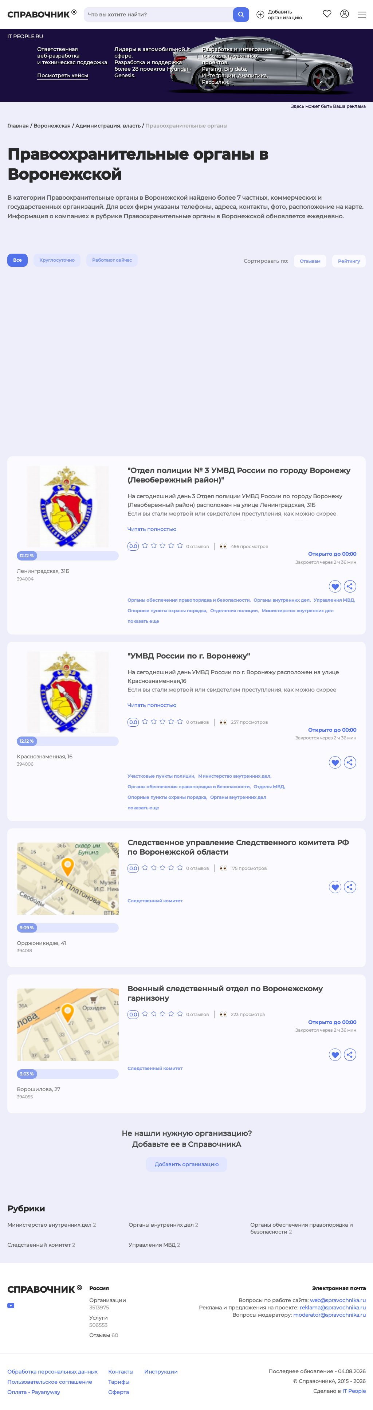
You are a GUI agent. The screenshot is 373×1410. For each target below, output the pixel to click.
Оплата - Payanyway (33, 1392)
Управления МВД (334, 600)
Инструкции (161, 1371)
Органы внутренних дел (282, 600)
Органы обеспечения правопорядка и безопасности (188, 600)
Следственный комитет (154, 900)
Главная (18, 125)
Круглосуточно (57, 260)
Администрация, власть (108, 125)
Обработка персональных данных (52, 1371)
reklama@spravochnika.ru (333, 1307)
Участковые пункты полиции (160, 776)
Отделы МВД (269, 786)
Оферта (118, 1392)
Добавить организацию (187, 1164)
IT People (354, 1391)
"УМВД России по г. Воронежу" (188, 656)
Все (17, 260)
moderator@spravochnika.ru (329, 1315)
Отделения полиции (234, 610)
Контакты (120, 1371)
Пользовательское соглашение (49, 1382)
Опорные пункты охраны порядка (166, 610)
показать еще (143, 621)
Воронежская (52, 125)
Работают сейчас (112, 260)
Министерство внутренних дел (298, 610)
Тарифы (118, 1382)
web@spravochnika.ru (338, 1300)
